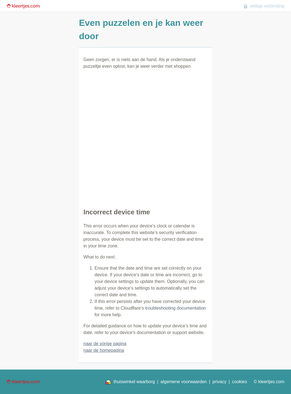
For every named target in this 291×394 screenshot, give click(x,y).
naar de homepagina (103, 350)
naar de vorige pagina (104, 343)
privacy (219, 381)
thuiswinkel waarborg (130, 381)
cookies (239, 381)
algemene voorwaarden (183, 381)
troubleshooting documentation (175, 308)
